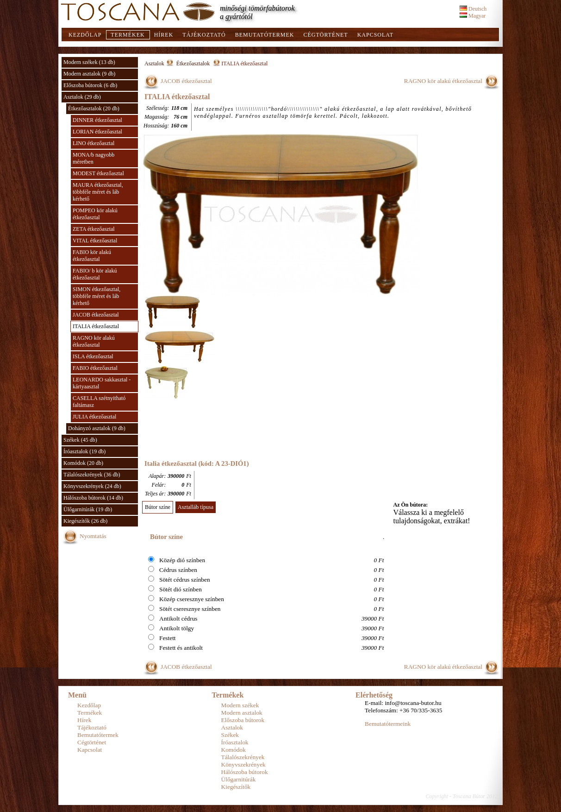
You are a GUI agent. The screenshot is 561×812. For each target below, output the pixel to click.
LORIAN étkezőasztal (97, 131)
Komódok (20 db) (83, 463)
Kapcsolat (375, 35)
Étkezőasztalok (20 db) (93, 108)
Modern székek (240, 705)
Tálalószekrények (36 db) (91, 474)
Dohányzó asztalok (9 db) (96, 428)
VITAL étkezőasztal (95, 240)
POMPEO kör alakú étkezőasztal (95, 214)
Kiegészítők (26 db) (85, 521)
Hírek (164, 35)
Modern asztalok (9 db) (89, 73)
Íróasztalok (235, 742)
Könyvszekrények (243, 764)
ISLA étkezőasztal (93, 356)
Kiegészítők (236, 786)
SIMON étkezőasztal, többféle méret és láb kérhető (96, 296)
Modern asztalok (241, 712)
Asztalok (154, 63)
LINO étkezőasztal (93, 143)
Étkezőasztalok (194, 63)
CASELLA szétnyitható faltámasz (99, 401)
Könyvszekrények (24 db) (92, 486)
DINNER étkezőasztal (97, 120)
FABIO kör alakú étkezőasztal (92, 255)
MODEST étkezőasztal (98, 173)
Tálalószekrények (243, 757)
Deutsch (473, 9)
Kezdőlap (85, 35)
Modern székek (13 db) (89, 62)
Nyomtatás (93, 536)
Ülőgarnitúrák (238, 779)
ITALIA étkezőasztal (96, 326)
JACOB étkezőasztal (96, 314)
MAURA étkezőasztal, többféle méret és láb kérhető (98, 192)
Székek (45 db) (80, 440)
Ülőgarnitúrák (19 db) (87, 509)
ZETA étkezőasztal (94, 229)
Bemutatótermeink (388, 723)
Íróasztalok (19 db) (84, 451)
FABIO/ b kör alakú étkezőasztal (95, 274)
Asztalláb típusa (195, 507)
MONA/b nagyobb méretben (93, 158)
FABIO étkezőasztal (95, 368)
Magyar (473, 16)
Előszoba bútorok (243, 720)
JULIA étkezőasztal (94, 416)
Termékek (127, 35)
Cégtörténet (325, 35)
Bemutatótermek (264, 35)
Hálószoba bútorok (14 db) (93, 498)
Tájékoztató (203, 35)
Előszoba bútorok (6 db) (90, 85)
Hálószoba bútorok (244, 771)
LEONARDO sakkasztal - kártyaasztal (102, 383)
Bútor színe (157, 507)
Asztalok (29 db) (82, 97)
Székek (230, 734)
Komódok (233, 749)
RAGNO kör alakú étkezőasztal (94, 341)
